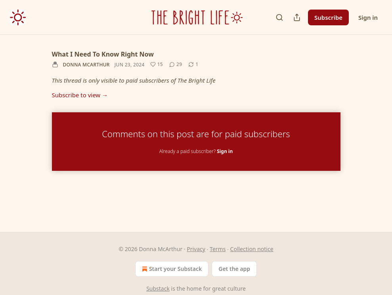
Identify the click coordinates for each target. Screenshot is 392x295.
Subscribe (328, 17)
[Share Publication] (297, 17)
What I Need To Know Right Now (103, 54)
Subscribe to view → (80, 95)
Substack (158, 288)
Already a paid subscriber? (196, 151)
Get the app (234, 268)
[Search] (279, 17)
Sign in (368, 17)
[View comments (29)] (175, 64)
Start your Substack (171, 269)
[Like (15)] (156, 64)
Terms (218, 249)
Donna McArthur (86, 64)
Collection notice (251, 249)
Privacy (196, 249)
